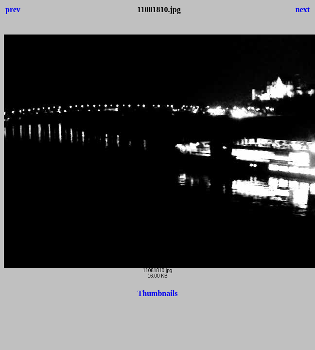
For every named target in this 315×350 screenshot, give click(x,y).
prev (12, 9)
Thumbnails (158, 293)
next (303, 9)
